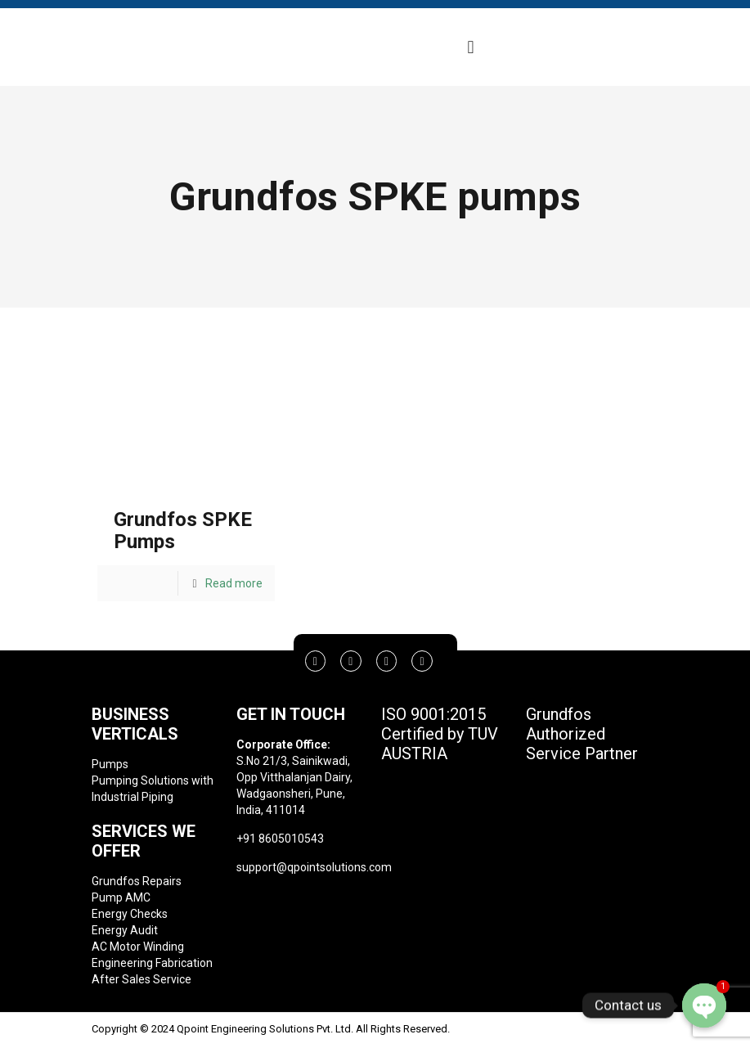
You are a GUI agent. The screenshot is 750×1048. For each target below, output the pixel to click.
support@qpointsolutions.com (314, 867)
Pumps (110, 764)
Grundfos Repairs (137, 881)
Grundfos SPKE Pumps (183, 530)
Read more (234, 583)
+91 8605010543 (280, 838)
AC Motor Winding (138, 946)
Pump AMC (121, 897)
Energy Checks (130, 913)
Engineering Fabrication (152, 962)
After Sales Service (141, 979)
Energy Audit (125, 930)
